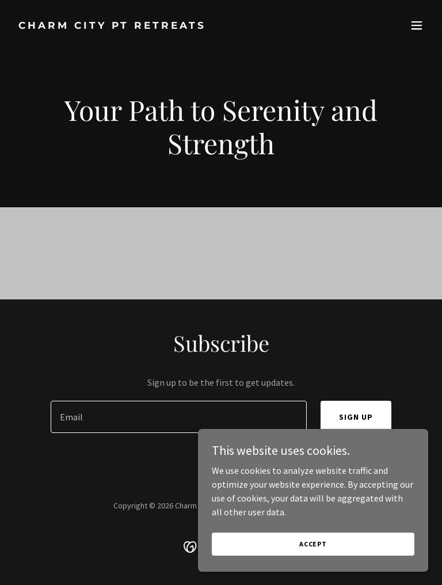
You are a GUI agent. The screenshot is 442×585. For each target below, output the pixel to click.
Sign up (356, 417)
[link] (112, 25)
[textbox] (179, 417)
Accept (313, 544)
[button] (416, 25)
